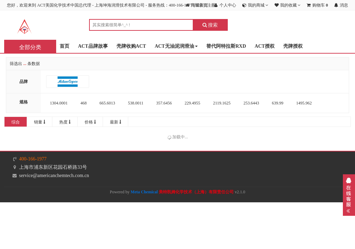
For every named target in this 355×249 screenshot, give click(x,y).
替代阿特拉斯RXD (226, 46)
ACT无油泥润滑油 (176, 46)
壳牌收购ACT (131, 46)
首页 (64, 46)
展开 (349, 195)
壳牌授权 (293, 46)
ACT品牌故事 (93, 46)
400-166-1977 (32, 159)
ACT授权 (265, 46)
